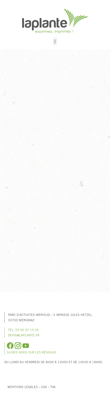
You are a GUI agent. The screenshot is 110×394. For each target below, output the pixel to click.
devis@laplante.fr (23, 335)
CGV (44, 387)
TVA (53, 387)
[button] (55, 41)
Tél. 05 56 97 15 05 (23, 330)
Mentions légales (23, 387)
